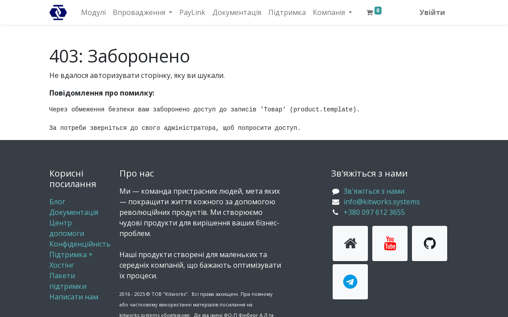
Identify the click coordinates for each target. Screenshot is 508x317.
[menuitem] (93, 12)
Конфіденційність (80, 244)
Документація (73, 212)
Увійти (432, 12)
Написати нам (73, 297)
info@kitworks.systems (382, 201)
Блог (57, 201)
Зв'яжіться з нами (374, 191)
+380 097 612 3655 (374, 212)
